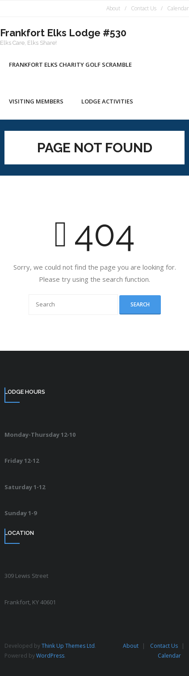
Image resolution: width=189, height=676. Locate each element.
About (113, 8)
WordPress (50, 655)
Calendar (178, 8)
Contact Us (143, 8)
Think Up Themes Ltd (68, 646)
